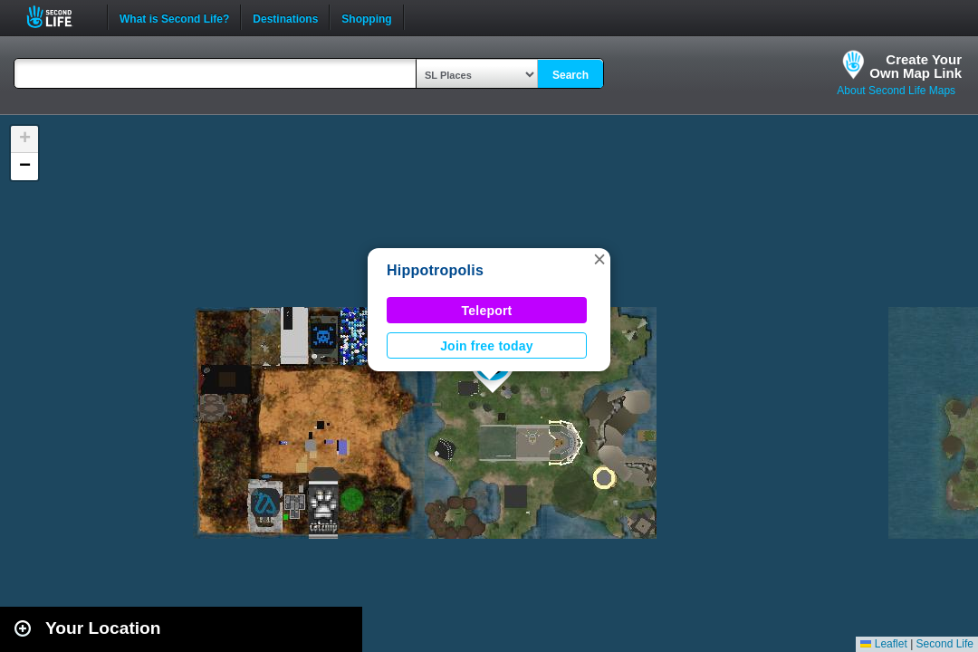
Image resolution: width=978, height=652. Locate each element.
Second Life (59, 17)
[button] (599, 259)
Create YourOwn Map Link (915, 66)
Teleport (487, 310)
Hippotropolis (435, 270)
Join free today (486, 346)
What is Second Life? (174, 17)
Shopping (366, 17)
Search (570, 75)
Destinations (285, 17)
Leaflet (883, 644)
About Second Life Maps (896, 90)
